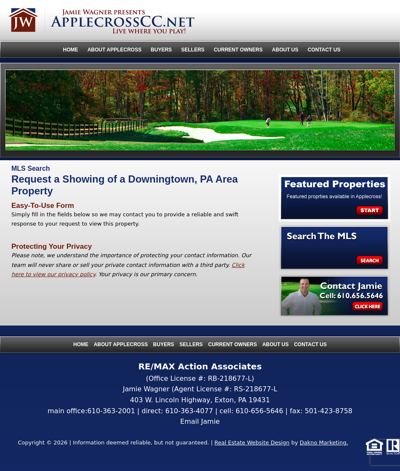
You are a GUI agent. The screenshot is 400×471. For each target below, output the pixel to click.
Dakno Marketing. (324, 442)
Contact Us (324, 50)
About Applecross (114, 50)
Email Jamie (200, 421)
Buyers (161, 50)
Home (70, 50)
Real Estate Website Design (251, 442)
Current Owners (238, 50)
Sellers (192, 50)
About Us (285, 50)
